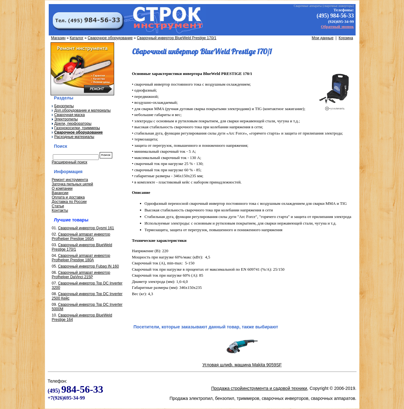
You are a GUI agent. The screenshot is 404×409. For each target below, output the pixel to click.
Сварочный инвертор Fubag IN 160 (88, 266)
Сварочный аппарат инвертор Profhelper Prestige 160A (81, 236)
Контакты (60, 210)
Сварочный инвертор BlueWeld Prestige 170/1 (176, 38)
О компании (62, 188)
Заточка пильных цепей (72, 184)
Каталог (77, 38)
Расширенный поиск (69, 162)
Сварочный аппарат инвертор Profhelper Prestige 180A (81, 257)
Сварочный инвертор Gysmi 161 (86, 228)
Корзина (346, 38)
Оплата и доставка (68, 197)
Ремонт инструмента (70, 180)
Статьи (58, 206)
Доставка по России (69, 201)
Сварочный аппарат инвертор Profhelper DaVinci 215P (81, 274)
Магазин (58, 38)
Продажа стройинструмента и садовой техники (259, 388)
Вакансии (60, 193)
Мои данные (323, 38)
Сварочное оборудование (110, 38)
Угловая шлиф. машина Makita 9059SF (242, 364)
